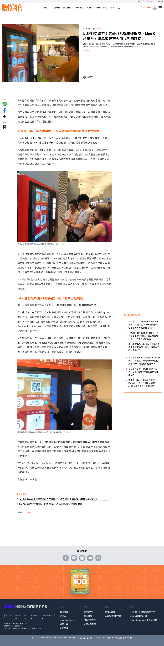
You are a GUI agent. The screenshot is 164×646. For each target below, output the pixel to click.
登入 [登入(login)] (142, 7)
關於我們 (141, 1)
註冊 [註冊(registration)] (149, 7)
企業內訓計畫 (90, 624)
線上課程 (88, 616)
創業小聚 (64, 624)
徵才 (25, 617)
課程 (105, 7)
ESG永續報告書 (47, 617)
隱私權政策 (34, 617)
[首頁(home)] (12, 8)
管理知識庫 (110, 612)
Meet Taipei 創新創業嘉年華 (142, 612)
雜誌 (112, 7)
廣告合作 (150, 1)
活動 (98, 7)
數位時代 (64, 612)
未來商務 (64, 628)
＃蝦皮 (86, 50)
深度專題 (56, 7)
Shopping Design (67, 620)
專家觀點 (80, 7)
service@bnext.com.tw (19, 623)
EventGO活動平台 (113, 616)
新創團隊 (98, 28)
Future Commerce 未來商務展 (143, 620)
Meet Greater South (138, 616)
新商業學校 (89, 612)
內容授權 (160, 1)
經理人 (63, 616)
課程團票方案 (90, 620)
